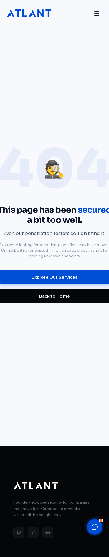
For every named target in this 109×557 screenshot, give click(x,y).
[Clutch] (33, 532)
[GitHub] (18, 532)
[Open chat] (94, 527)
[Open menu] (96, 13)
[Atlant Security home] (29, 13)
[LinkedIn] (47, 532)
